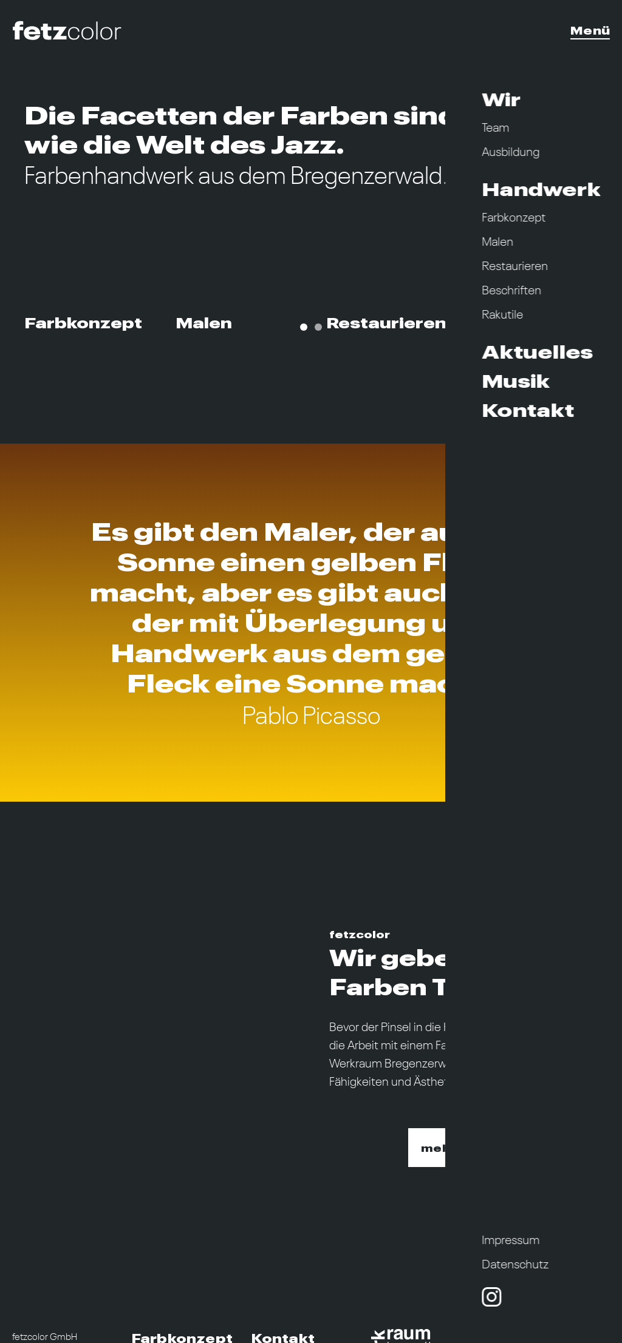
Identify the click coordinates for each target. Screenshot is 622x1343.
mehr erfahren (469, 1148)
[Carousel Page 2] (318, 327)
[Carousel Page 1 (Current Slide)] (303, 327)
